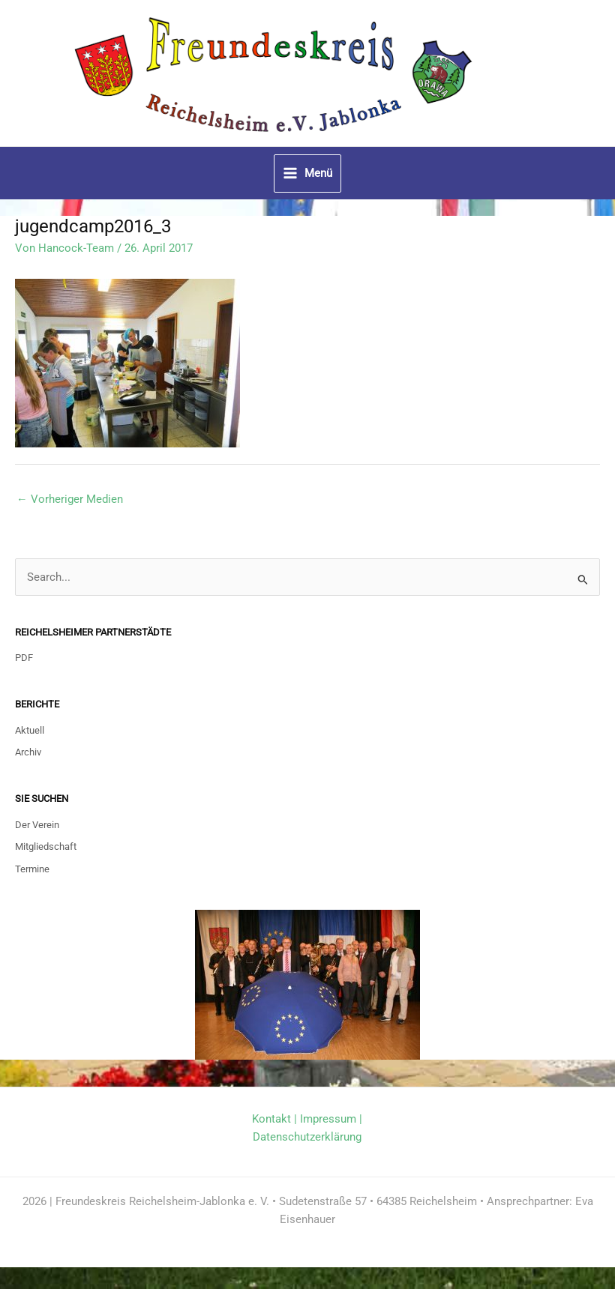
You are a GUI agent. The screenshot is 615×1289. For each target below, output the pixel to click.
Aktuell (29, 751)
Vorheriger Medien (69, 520)
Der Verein (37, 845)
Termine (32, 890)
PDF (24, 679)
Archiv (28, 773)
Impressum (328, 1140)
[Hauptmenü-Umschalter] (307, 195)
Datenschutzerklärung (307, 1158)
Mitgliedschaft (45, 868)
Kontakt (271, 1140)
